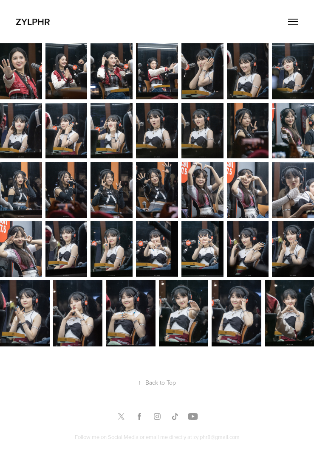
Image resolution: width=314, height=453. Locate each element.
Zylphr (33, 21)
